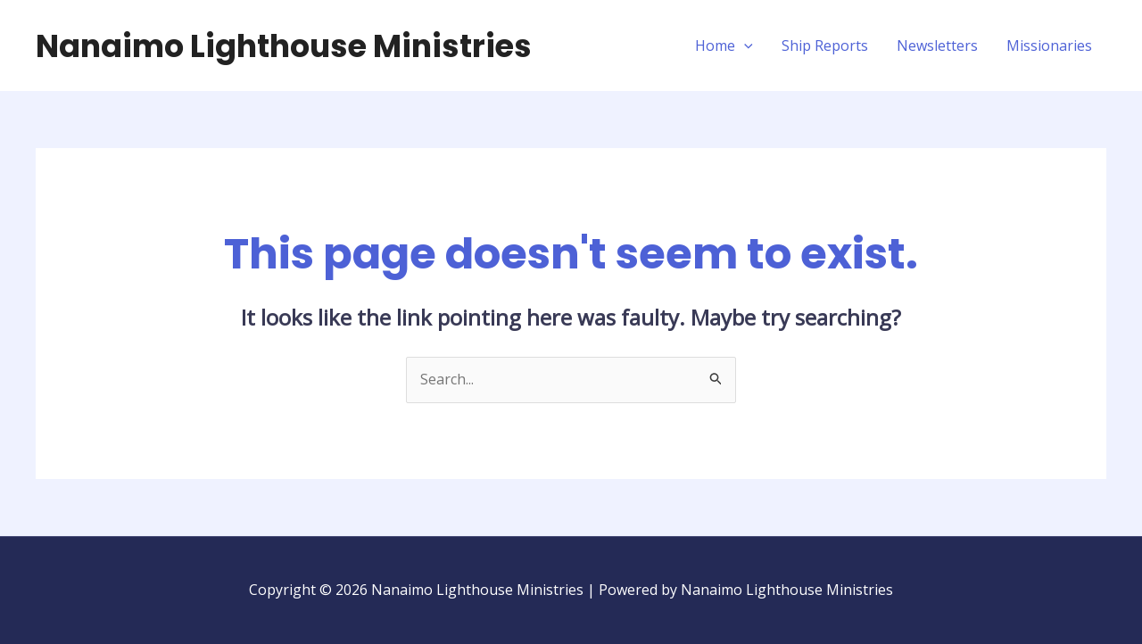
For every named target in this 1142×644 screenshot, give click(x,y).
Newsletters (937, 45)
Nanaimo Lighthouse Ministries (284, 46)
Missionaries (1049, 45)
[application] (744, 45)
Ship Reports (825, 45)
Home (724, 45)
